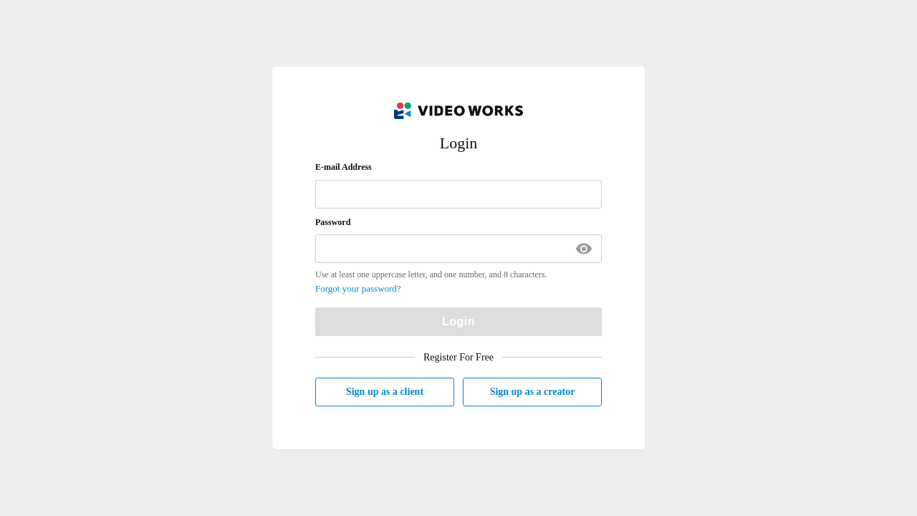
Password (332, 222)
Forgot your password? (358, 288)
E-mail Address (343, 167)
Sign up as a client (384, 391)
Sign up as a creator (532, 391)
